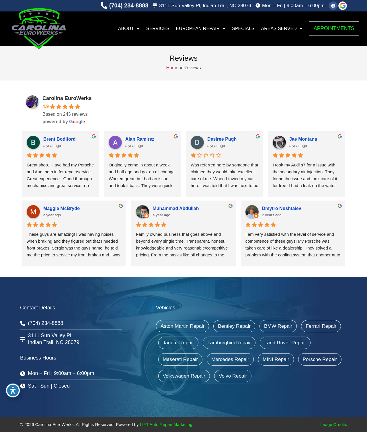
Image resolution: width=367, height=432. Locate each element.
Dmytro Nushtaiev (281, 208)
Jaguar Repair (224, 342)
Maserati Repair (238, 359)
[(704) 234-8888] (103, 5)
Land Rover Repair (184, 359)
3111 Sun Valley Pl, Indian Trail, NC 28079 (205, 5)
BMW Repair (281, 326)
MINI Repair (176, 376)
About (129, 28)
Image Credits (333, 424)
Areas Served (281, 28)
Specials (243, 28)
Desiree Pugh (222, 139)
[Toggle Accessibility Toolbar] (13, 390)
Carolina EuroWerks (67, 98)
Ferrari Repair (179, 342)
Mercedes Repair (289, 359)
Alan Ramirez (139, 139)
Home (172, 67)
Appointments (334, 28)
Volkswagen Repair (275, 376)
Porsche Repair (221, 376)
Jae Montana (303, 139)
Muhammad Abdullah (176, 208)
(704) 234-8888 (128, 5)
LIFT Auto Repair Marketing (166, 424)
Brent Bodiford (59, 139)
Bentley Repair (236, 326)
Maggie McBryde (61, 208)
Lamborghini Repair (276, 342)
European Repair (201, 28)
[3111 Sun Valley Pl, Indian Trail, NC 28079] (155, 5)
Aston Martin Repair (183, 326)
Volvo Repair (325, 376)
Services (157, 28)
